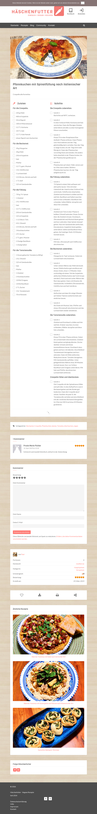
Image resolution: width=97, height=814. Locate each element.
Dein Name (17, 514)
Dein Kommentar (19, 483)
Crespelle (37, 426)
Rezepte (24, 25)
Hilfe (12, 804)
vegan (76, 426)
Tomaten (60, 426)
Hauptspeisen (79, 567)
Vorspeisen (80, 570)
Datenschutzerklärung (18, 801)
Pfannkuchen (46, 426)
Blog (32, 25)
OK (83, 3)
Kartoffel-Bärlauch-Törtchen (48, 750)
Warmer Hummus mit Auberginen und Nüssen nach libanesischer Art (48, 703)
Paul (22, 554)
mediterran (80, 564)
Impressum (14, 806)
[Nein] (94, 3)
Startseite (15, 25)
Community (41, 25)
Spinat (54, 426)
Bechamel (30, 426)
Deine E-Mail (17, 522)
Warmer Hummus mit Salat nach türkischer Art (48, 657)
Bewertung (17, 475)
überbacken (68, 426)
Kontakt (51, 25)
